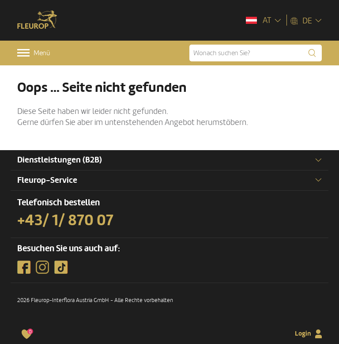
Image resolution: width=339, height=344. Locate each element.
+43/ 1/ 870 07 (65, 220)
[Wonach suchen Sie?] (255, 53)
